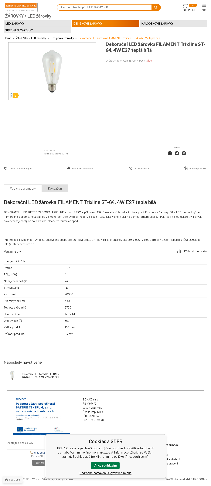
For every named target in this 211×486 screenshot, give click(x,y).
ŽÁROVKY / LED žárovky (31, 38)
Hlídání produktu (198, 168)
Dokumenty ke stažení (166, 459)
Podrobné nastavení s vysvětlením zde (105, 473)
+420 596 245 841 (41, 452)
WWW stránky (174, 479)
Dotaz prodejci (141, 168)
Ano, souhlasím (105, 465)
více (149, 60)
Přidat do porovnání (83, 168)
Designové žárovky (62, 38)
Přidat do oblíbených (21, 168)
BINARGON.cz (198, 479)
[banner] (21, 7)
